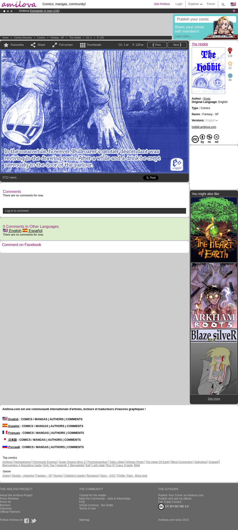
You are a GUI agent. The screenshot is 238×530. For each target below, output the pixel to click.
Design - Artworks (23, 475)
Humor (58, 475)
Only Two (49, 465)
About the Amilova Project (16, 495)
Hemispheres (22, 462)
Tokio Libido (116, 462)
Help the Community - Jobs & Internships (105, 498)
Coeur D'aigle (125, 465)
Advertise (6, 508)
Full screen (66, 45)
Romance (93, 475)
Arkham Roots (135, 462)
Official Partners (10, 511)
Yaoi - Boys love (137, 475)
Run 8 (110, 465)
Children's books (74, 475)
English (12, 231)
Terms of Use (87, 508)
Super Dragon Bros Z (72, 462)
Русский (11, 447)
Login (178, 4)
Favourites (17, 45)
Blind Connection (182, 462)
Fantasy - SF (57, 37)
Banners (5, 505)
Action (6, 475)
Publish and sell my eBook (174, 498)
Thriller (121, 475)
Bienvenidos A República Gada (21, 465)
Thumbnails (94, 45)
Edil (88, 465)
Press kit (5, 502)
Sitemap (84, 520)
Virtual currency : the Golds (96, 505)
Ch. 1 (89, 37)
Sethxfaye (200, 462)
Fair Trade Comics (169, 502)
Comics (41, 37)
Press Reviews (9, 498)
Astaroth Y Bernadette (70, 465)
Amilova (7, 462)
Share (41, 45)
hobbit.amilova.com (204, 127)
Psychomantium (97, 462)
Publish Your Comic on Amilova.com (181, 495)
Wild (137, 465)
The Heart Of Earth (157, 462)
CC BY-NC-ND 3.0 (173, 507)
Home (5, 37)
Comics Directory (23, 37)
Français (11, 433)
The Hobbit (75, 37)
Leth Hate (98, 465)
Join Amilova (162, 4)
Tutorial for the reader (92, 495)
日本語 (9, 439)
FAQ (82, 502)
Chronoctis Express (45, 462)
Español (32, 231)
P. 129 (100, 37)
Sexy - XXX (108, 475)
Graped (213, 462)
